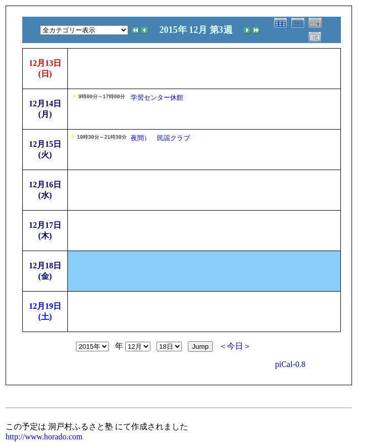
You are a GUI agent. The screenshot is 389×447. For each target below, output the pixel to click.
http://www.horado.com (44, 436)
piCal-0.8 (290, 364)
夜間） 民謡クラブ (160, 138)
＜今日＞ (235, 346)
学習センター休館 (157, 97)
